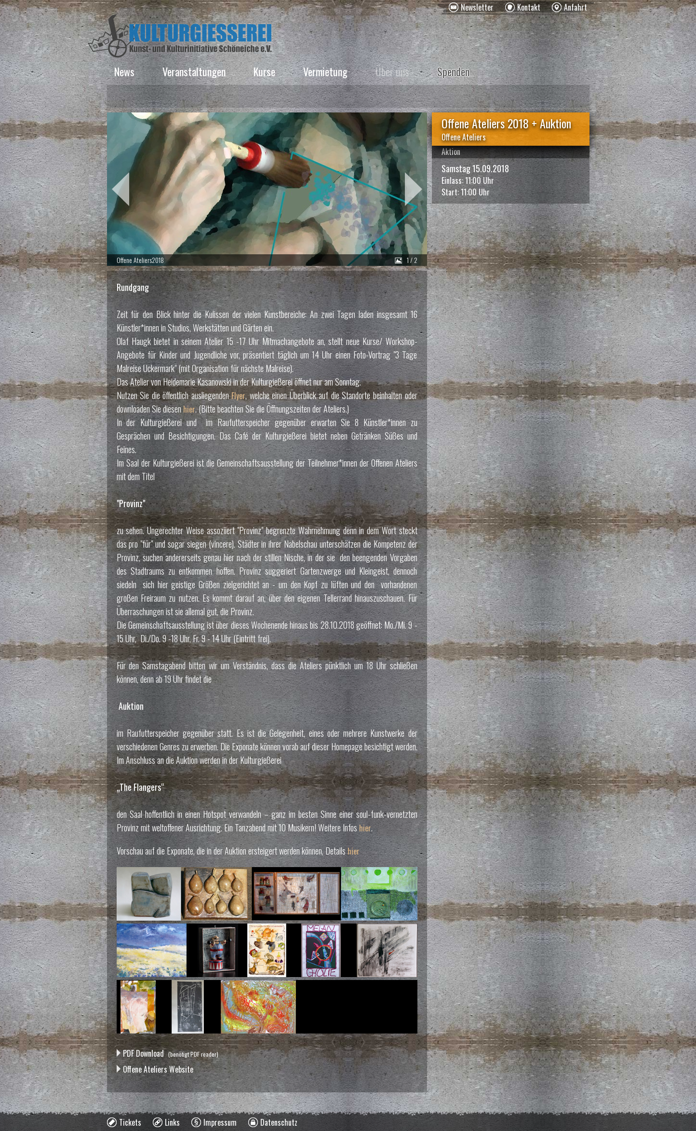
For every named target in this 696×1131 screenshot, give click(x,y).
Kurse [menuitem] (264, 71)
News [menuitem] (124, 71)
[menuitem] (471, 7)
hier (189, 409)
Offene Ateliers (464, 137)
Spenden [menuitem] (453, 71)
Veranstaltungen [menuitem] (194, 71)
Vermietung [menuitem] (325, 71)
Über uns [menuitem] (392, 71)
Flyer (238, 395)
